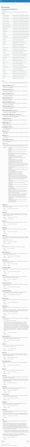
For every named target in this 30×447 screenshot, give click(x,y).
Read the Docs (15, 445)
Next (27, 441)
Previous (3, 441)
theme (9, 445)
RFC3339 (18, 388)
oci (15, 1)
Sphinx (5, 445)
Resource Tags (23, 214)
